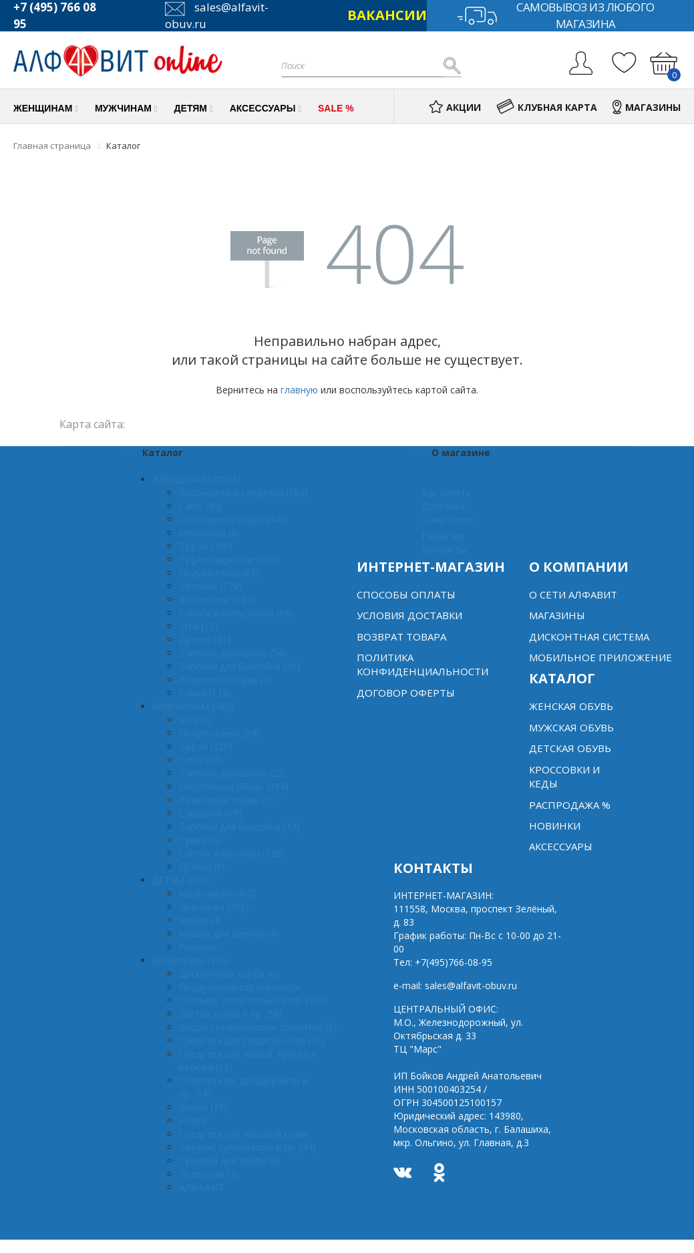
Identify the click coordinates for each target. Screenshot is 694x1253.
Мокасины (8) (209, 532)
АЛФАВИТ (201, 1187)
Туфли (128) (205, 746)
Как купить (446, 492)
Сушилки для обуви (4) (230, 1160)
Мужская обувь (571, 727)
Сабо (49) (200, 506)
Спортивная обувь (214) (234, 786)
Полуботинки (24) (219, 733)
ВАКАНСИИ (387, 15)
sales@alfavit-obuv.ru (471, 985)
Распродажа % (570, 805)
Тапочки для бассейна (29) (239, 666)
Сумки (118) (205, 693)
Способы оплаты (406, 594)
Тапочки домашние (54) (232, 653)
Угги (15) (198, 626)
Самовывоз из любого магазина (556, 15)
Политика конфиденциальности (422, 664)
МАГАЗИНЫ (647, 107)
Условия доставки (409, 615)
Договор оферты (406, 692)
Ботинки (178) (210, 586)
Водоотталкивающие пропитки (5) (258, 1027)
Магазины (557, 615)
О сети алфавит (573, 594)
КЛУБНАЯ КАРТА (546, 107)
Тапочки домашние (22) (232, 773)
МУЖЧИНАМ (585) (193, 706)
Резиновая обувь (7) (225, 679)
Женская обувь (571, 706)
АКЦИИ (455, 107)
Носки (192, 1120)
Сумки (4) (199, 840)
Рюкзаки (198, 946)
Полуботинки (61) (219, 572)
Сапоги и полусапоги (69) (236, 612)
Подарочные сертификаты (239, 986)
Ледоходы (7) (208, 1174)
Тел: (442, 962)
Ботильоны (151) (217, 599)
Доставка (443, 506)
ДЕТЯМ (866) (180, 880)
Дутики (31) (204, 639)
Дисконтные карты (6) (229, 973)
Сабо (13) (200, 759)
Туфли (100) (205, 546)
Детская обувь (570, 748)
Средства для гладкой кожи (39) (252, 1040)
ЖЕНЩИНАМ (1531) (196, 479)
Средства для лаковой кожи (243, 1133)
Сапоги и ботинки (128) (232, 853)
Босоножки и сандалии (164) (243, 492)
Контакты (443, 549)
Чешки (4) (200, 920)
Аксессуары (560, 846)
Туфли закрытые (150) (229, 559)
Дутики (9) (202, 866)
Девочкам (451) (214, 906)
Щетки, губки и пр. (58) (231, 1013)
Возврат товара (401, 636)
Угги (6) (195, 719)
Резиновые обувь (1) (226, 799)
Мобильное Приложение (600, 657)
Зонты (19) (203, 1107)
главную (299, 389)
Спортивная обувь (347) (234, 519)
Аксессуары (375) (190, 960)
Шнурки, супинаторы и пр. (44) (247, 1147)
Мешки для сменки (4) (228, 933)
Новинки (554, 825)
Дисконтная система (589, 636)
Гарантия (442, 536)
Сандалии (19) (210, 813)
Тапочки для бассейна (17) (239, 826)
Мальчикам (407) (217, 893)
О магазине (447, 519)
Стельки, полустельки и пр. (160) (253, 1000)
